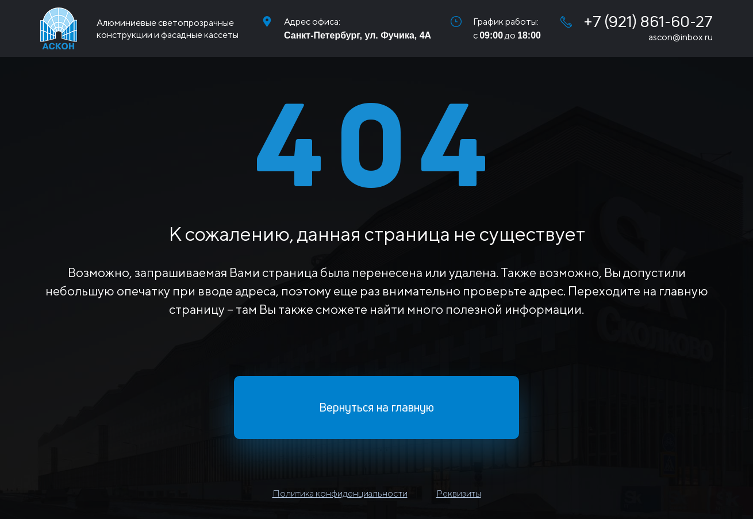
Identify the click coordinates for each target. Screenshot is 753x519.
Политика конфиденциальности (340, 493)
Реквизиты (458, 493)
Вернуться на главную (376, 407)
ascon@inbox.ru (680, 37)
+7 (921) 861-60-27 (636, 21)
